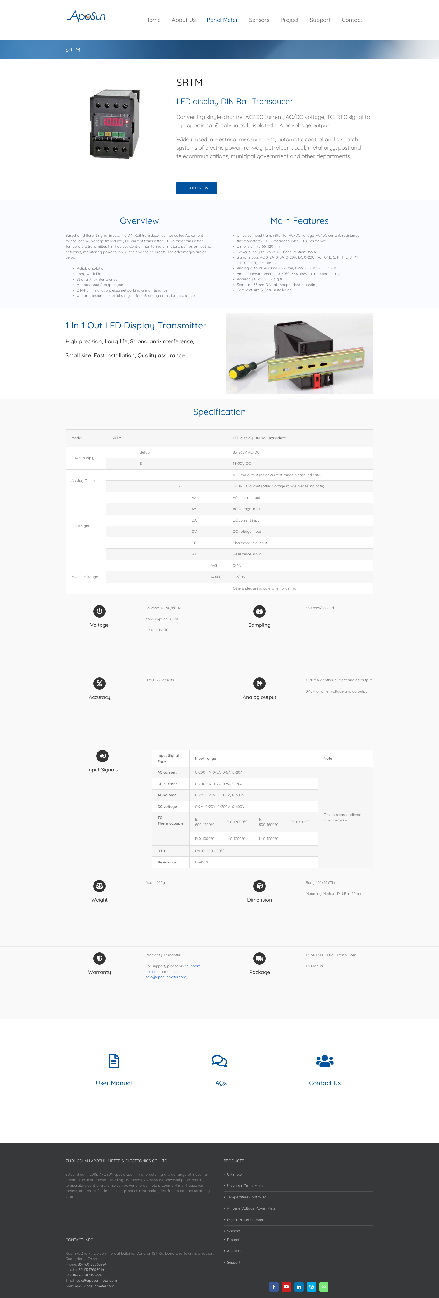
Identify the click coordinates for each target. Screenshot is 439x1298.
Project (233, 1239)
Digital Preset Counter (245, 1219)
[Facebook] (274, 1287)
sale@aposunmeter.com (96, 1280)
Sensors (233, 1231)
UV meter (235, 1174)
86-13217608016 (91, 1269)
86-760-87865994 (92, 1264)
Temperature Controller (246, 1197)
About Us (234, 1250)
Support (233, 1262)
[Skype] (311, 1287)
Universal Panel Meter (245, 1185)
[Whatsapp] (323, 1287)
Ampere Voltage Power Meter (252, 1208)
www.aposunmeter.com (94, 1286)
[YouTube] (286, 1287)
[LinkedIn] (299, 1287)
